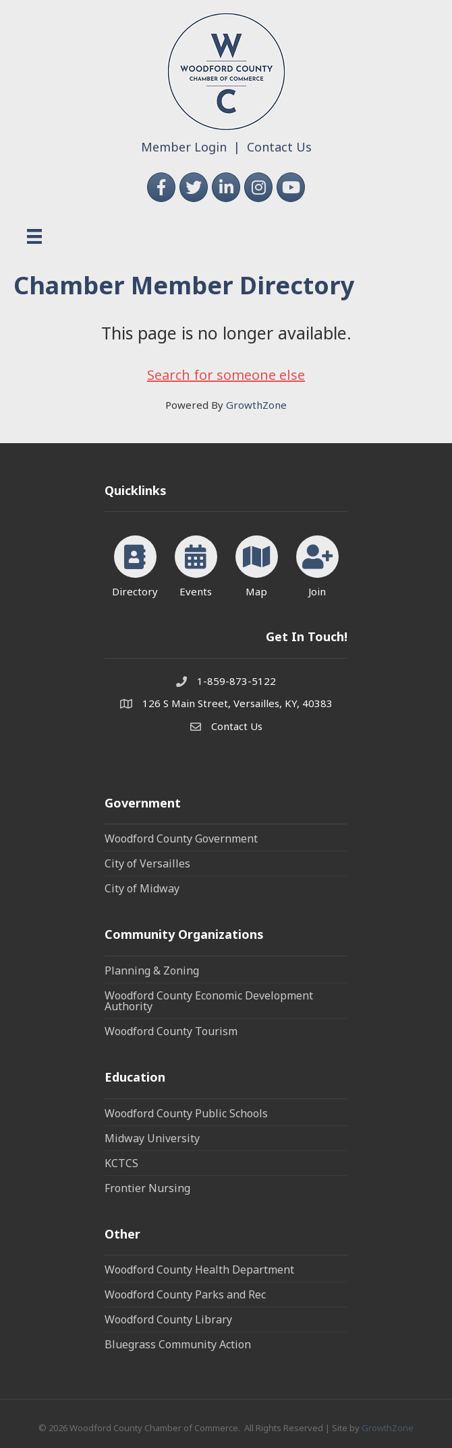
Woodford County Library (168, 1319)
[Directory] (135, 564)
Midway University (152, 1138)
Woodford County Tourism (171, 1031)
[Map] (257, 564)
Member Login (184, 147)
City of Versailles (147, 863)
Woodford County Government (181, 838)
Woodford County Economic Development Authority (209, 1001)
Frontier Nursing (147, 1188)
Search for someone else (226, 375)
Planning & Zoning (152, 970)
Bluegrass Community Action (178, 1344)
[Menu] (34, 236)
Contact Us (279, 147)
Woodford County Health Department (199, 1269)
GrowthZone (256, 405)
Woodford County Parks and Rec (185, 1294)
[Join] (317, 564)
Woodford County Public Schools (186, 1113)
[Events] (196, 564)
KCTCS (121, 1163)
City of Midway (142, 888)
